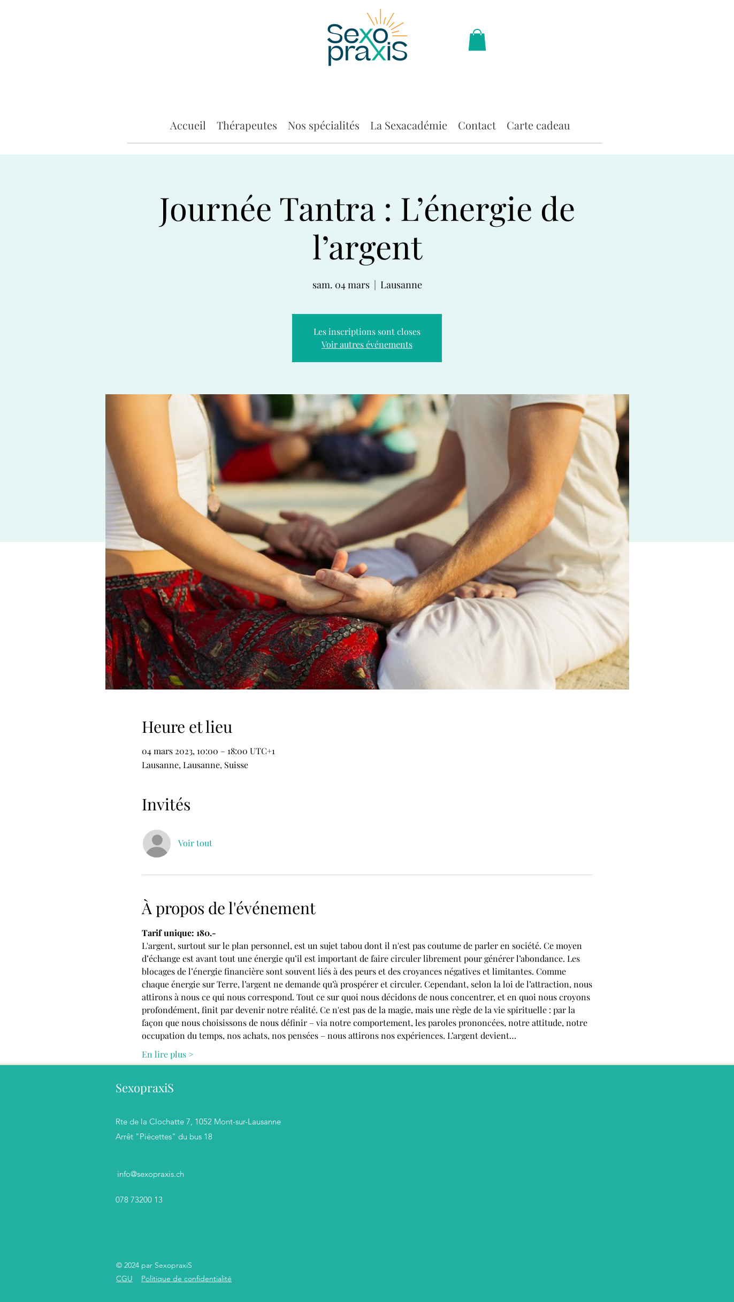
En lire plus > (168, 1054)
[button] (246, 124)
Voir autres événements (367, 344)
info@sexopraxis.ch (150, 1174)
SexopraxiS (145, 1087)
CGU (124, 1278)
